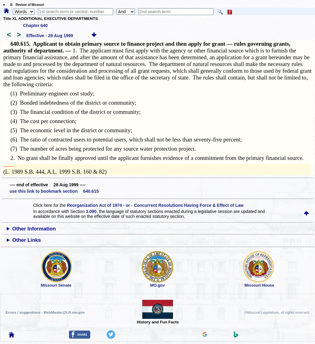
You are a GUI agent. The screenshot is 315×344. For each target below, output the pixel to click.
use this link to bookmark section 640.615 (54, 191)
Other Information (34, 229)
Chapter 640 (35, 25)
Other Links (26, 240)
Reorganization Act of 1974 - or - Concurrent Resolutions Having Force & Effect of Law (155, 205)
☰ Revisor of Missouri (25, 4)
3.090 (91, 211)
